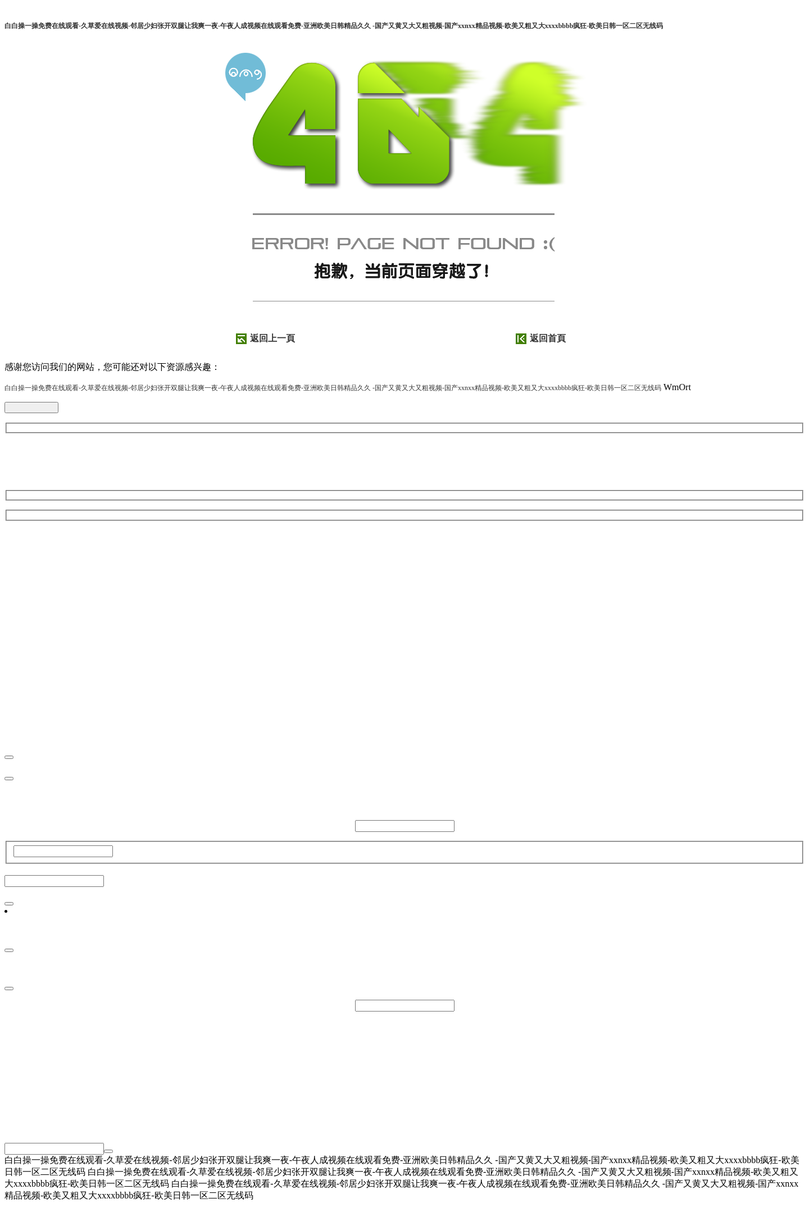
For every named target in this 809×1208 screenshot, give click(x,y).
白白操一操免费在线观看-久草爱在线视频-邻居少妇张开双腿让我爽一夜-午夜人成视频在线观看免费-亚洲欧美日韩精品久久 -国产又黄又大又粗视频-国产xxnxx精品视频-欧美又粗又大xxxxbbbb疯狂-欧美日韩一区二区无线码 (333, 26)
